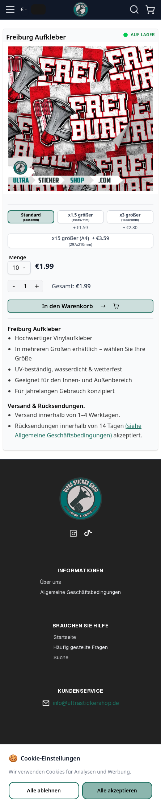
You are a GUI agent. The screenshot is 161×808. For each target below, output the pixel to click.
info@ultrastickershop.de (85, 703)
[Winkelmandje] (150, 12)
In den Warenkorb (80, 306)
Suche (61, 657)
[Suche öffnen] (134, 9)
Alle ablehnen (44, 790)
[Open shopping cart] (150, 9)
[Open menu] (10, 9)
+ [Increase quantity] (37, 286)
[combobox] (24, 9)
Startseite (65, 637)
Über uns (50, 582)
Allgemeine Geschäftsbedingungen (80, 592)
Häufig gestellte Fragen (81, 647)
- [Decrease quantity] (14, 286)
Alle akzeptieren (117, 790)
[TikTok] (86, 535)
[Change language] (38, 9)
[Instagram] (73, 535)
